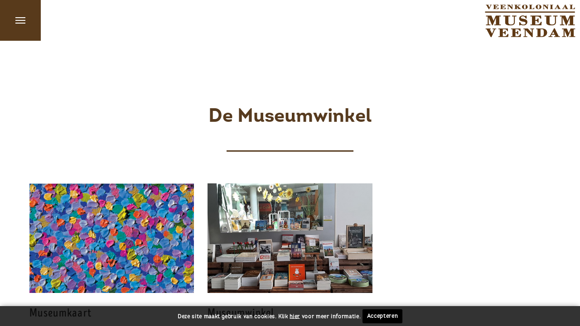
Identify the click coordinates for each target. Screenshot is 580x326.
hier (295, 316)
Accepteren (382, 316)
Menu (20, 20)
